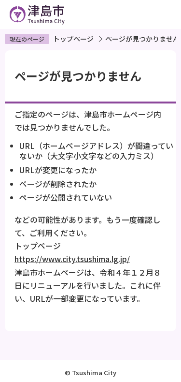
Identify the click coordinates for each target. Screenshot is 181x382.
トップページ (73, 39)
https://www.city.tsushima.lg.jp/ (72, 258)
